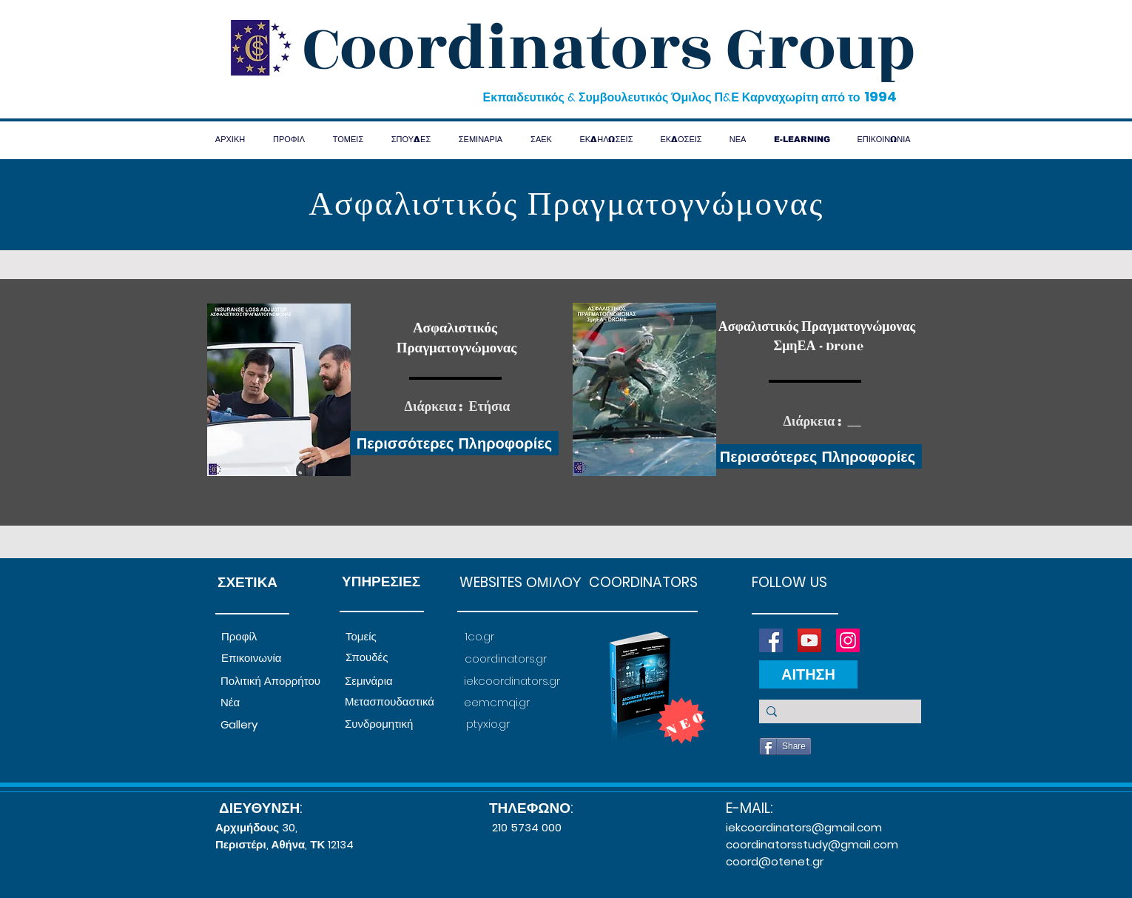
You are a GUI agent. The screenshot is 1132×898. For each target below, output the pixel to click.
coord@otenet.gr (774, 861)
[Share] (785, 746)
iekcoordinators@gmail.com (804, 827)
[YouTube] (809, 640)
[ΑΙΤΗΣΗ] (808, 674)
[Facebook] (771, 640)
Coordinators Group (609, 48)
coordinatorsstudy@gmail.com (812, 844)
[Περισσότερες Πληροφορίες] (454, 443)
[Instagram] (848, 640)
